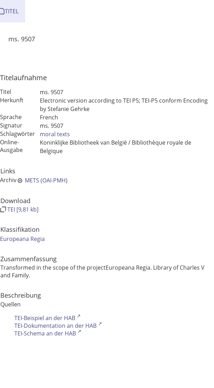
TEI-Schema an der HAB (45, 333)
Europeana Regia (22, 239)
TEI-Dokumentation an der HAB (55, 326)
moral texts (55, 134)
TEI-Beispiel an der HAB (44, 318)
